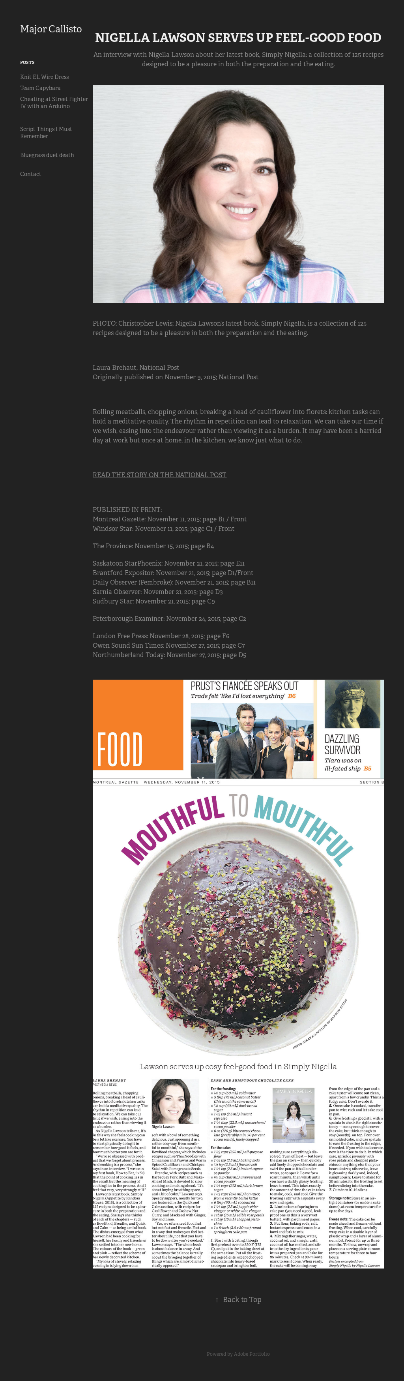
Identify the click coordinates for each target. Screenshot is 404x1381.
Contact (30, 174)
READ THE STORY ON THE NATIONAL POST (159, 475)
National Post (239, 377)
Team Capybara (40, 88)
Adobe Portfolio (252, 1354)
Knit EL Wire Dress (44, 77)
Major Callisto (51, 29)
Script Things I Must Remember (46, 133)
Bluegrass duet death (47, 155)
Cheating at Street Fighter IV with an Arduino (54, 103)
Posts (27, 62)
